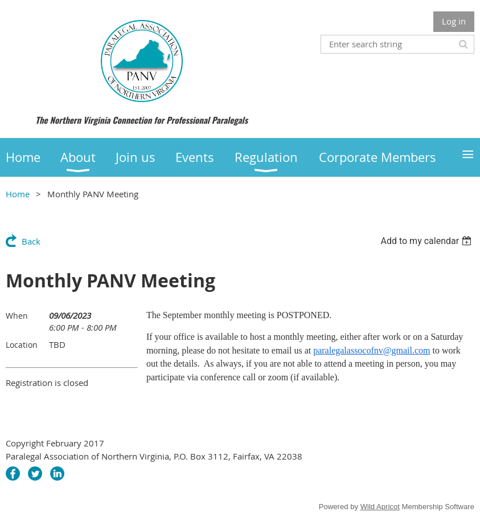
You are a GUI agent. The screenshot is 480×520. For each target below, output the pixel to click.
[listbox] (427, 241)
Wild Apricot (380, 506)
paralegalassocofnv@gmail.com (371, 350)
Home (18, 194)
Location (22, 344)
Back (31, 241)
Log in (454, 21)
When (17, 315)
